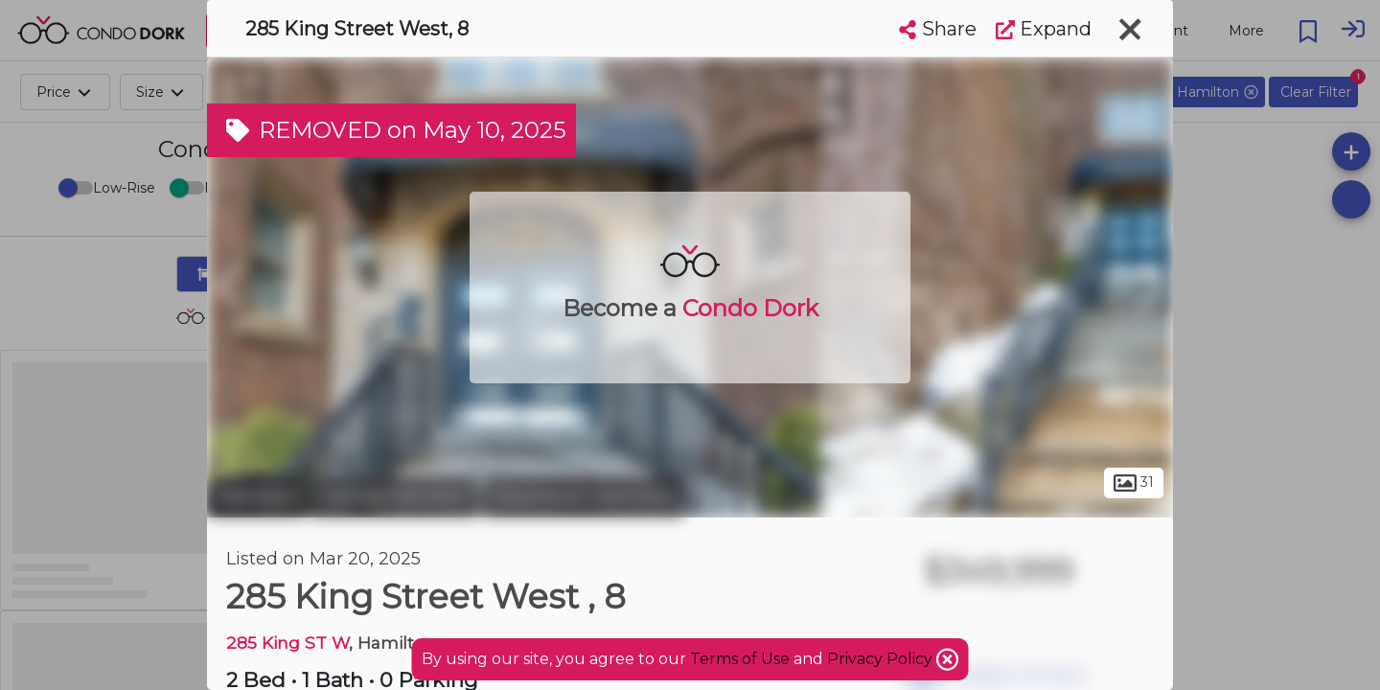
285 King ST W (287, 642)
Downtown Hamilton (583, 496)
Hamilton (257, 496)
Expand (1044, 28)
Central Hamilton (395, 496)
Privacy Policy (881, 659)
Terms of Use (740, 659)
